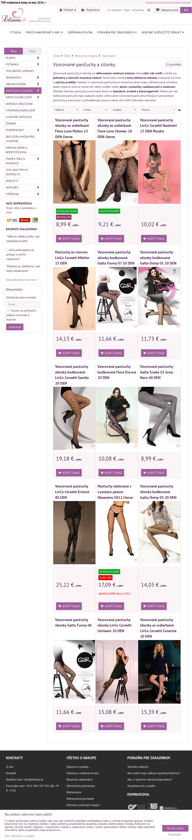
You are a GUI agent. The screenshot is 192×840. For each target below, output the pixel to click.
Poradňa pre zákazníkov (117, 32)
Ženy (13, 51)
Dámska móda (23, 84)
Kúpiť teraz (69, 238)
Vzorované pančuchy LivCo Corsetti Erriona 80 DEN (72, 492)
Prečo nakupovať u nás (44, 32)
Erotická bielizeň (23, 97)
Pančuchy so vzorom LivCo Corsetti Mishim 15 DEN (72, 257)
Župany (11, 123)
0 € (186, 10)
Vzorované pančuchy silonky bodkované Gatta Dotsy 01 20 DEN (158, 257)
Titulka (15, 32)
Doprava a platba (80, 32)
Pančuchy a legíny (23, 90)
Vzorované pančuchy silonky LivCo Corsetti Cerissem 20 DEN (114, 625)
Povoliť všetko (175, 828)
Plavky (23, 58)
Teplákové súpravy (20, 71)
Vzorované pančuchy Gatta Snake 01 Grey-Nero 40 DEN (157, 372)
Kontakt (186, 2)
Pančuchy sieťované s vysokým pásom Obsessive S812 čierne (115, 492)
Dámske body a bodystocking (16, 150)
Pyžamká (23, 64)
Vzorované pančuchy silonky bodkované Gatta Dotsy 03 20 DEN (158, 492)
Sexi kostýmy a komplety (17, 172)
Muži (32, 51)
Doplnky (23, 187)
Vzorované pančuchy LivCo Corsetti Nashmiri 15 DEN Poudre (158, 125)
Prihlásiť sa (68, 10)
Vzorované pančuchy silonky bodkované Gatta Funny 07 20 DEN (116, 257)
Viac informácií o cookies (19, 836)
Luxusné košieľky (19, 117)
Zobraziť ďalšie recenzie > (22, 280)
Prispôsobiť (174, 834)
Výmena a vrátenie (157, 2)
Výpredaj (23, 194)
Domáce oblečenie (19, 104)
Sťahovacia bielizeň (20, 110)
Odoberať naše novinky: (21, 297)
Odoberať (15, 327)
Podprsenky (23, 130)
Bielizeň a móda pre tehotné (20, 139)
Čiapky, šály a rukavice (23, 161)
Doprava (175, 2)
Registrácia (90, 10)
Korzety (12, 181)
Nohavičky (23, 77)
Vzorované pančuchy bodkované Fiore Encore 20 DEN (117, 372)
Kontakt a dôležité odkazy (163, 32)
